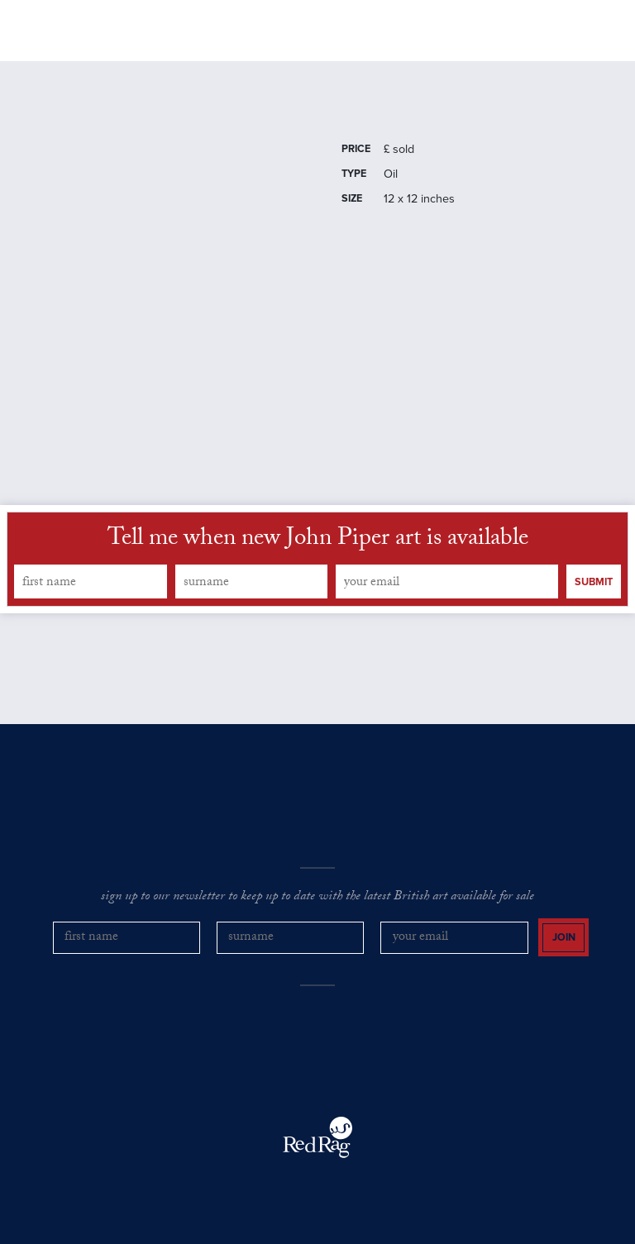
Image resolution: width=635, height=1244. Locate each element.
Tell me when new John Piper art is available (317, 540)
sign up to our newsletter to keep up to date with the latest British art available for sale (317, 898)
